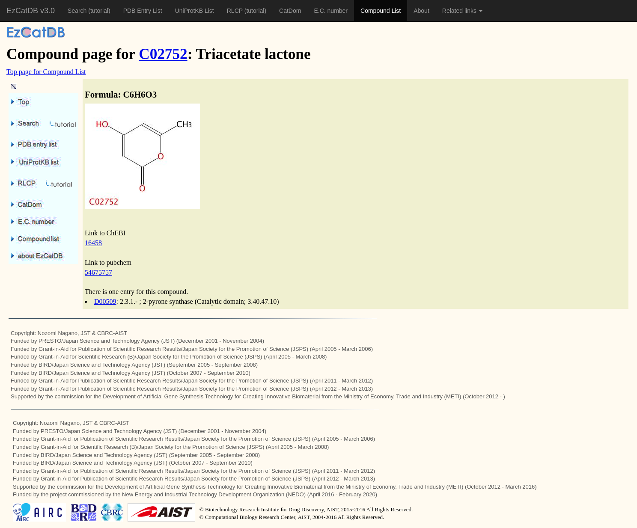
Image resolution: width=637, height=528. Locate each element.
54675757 (98, 272)
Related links (462, 10)
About (421, 10)
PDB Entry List (142, 10)
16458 (93, 242)
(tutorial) (99, 10)
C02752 (163, 54)
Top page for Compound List (46, 71)
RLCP (235, 10)
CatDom (290, 10)
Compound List (380, 10)
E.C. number (331, 10)
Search (78, 10)
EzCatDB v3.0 (30, 10)
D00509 (105, 301)
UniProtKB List (194, 10)
